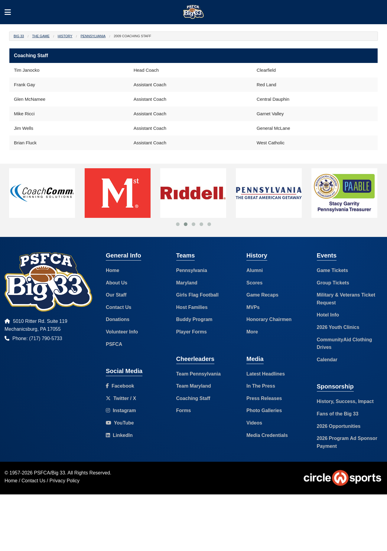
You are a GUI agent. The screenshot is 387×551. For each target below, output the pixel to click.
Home (112, 270)
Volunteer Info (122, 331)
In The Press (260, 386)
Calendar (327, 359)
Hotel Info (328, 314)
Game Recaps (262, 294)
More (252, 331)
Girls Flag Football (197, 294)
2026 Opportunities (339, 426)
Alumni (254, 270)
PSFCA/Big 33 (49, 472)
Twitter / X (121, 398)
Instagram (121, 410)
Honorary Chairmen (268, 319)
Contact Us (118, 307)
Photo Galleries (264, 410)
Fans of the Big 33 (338, 413)
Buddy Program (194, 319)
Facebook (120, 386)
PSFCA (114, 344)
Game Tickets (332, 270)
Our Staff (116, 294)
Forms (183, 410)
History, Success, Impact (345, 401)
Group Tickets (333, 282)
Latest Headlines (265, 373)
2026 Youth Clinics (338, 327)
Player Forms (191, 331)
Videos (254, 422)
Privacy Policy (65, 480)
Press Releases (264, 398)
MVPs (253, 307)
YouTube (120, 422)
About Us (116, 282)
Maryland (186, 282)
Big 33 (19, 36)
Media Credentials (267, 435)
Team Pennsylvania (198, 373)
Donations (117, 319)
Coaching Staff (193, 398)
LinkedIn (119, 435)
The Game (40, 36)
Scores (254, 282)
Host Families (192, 307)
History (65, 36)
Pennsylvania (93, 36)
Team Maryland (193, 386)
